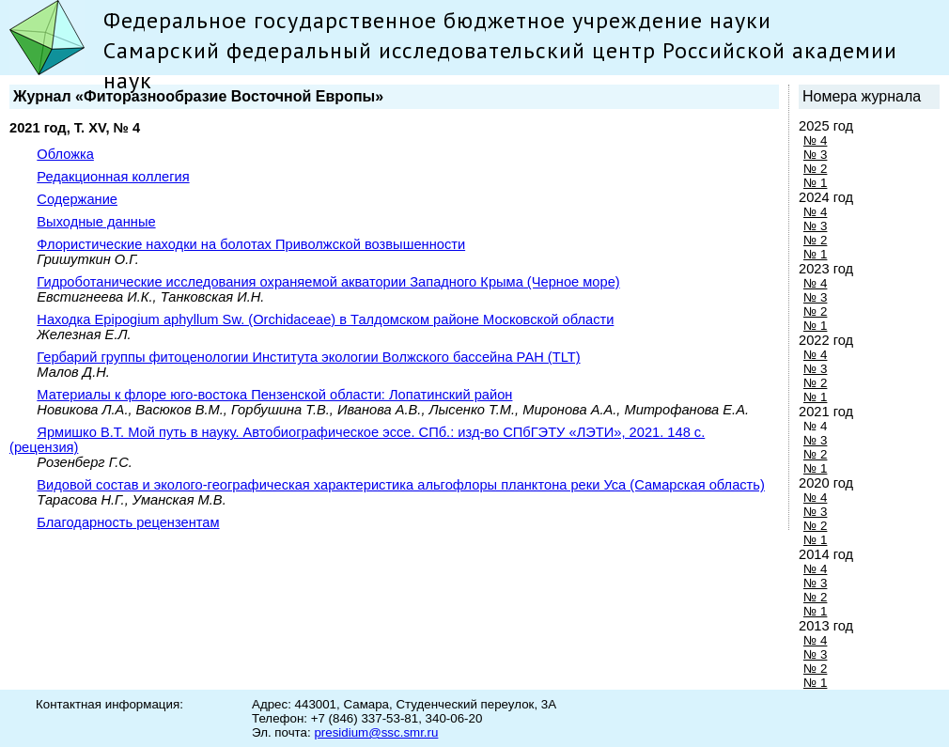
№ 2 (815, 169)
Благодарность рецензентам (128, 522)
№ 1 (815, 183)
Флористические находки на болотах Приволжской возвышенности (251, 244)
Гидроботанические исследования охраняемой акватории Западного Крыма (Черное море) (328, 281)
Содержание (77, 199)
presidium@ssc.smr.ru (376, 732)
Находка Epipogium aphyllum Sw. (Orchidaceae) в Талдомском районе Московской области (325, 319)
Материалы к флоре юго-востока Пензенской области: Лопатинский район (274, 394)
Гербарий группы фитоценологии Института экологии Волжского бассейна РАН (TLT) (308, 357)
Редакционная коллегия (113, 176)
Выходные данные (96, 221)
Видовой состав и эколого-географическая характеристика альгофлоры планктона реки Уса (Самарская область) (401, 484)
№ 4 (815, 140)
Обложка (65, 154)
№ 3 (815, 155)
